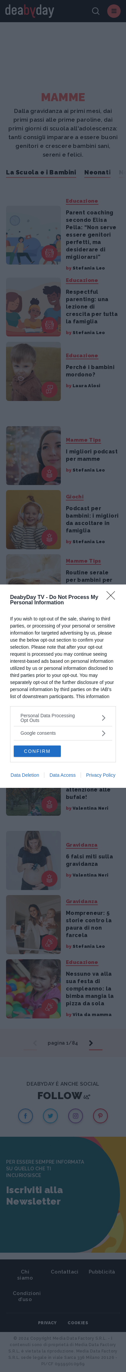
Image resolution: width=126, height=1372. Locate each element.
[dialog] (63, 686)
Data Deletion (25, 775)
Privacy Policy (100, 775)
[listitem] (63, 718)
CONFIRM (37, 751)
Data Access (62, 775)
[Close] (113, 597)
